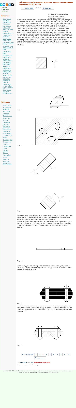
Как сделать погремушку (7, 39)
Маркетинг (6, 127)
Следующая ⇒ (48, 8)
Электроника (7, 164)
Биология (6, 109)
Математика (7, 129)
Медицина (6, 131)
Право (5, 137)
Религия (5, 144)
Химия (5, 157)
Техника (5, 150)
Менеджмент (7, 133)
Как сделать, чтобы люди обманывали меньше (7, 70)
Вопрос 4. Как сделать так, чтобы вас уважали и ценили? (7, 79)
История (5, 120)
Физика (5, 153)
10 (68, 354)
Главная (4, 7)
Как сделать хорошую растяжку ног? (7, 58)
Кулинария (6, 122)
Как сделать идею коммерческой (8, 53)
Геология (6, 114)
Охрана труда (7, 135)
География (6, 111)
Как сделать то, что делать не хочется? (8, 34)
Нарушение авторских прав (42, 362)
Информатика (7, 116)
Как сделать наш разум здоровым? (7, 64)
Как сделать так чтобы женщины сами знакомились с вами (8, 46)
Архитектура (7, 105)
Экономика (6, 161)
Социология (7, 146)
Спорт (5, 148)
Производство (7, 140)
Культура (6, 124)
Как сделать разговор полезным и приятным (7, 21)
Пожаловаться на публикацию (50, 372)
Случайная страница (5, 10)
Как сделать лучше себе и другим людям (8, 86)
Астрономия (7, 107)
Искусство (6, 118)
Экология (6, 159)
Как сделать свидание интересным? (7, 91)
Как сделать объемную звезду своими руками (8, 28)
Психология (7, 142)
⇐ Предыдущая (27, 8)
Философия (7, 155)
